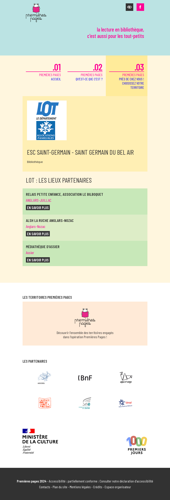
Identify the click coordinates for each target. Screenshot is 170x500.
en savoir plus (38, 207)
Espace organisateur (118, 487)
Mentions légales (80, 487)
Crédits (97, 487)
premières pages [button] (126, 75)
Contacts (44, 487)
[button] (129, 7)
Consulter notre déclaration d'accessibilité (126, 481)
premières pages (43, 71)
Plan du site (60, 487)
